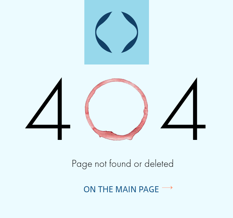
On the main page (121, 189)
